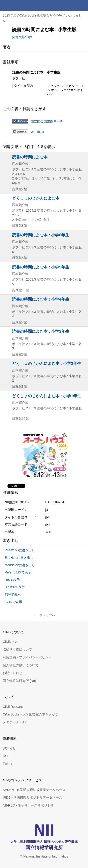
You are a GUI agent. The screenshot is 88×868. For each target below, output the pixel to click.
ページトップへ (44, 615)
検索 (71, 5)
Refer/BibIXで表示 (18, 572)
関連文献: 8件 (22, 37)
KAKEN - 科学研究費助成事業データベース (34, 790)
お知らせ (9, 748)
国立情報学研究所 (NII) (19, 681)
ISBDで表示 (13, 602)
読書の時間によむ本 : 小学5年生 (40, 267)
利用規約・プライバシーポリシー (27, 657)
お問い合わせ (12, 673)
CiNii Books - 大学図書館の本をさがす (30, 714)
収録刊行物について (17, 649)
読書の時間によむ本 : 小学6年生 (40, 235)
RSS (6, 756)
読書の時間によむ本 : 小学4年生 (40, 299)
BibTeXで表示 (15, 587)
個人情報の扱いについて (21, 665)
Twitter (7, 764)
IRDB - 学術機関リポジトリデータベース (32, 797)
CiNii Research (13, 707)
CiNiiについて (13, 642)
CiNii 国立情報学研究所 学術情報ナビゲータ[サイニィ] (20, 5)
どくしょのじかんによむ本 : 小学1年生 (46, 395)
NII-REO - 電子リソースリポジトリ (28, 805)
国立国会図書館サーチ (47, 121)
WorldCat (37, 132)
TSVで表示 (13, 594)
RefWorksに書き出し (20, 550)
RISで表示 (12, 580)
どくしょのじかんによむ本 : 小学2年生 (46, 363)
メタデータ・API (15, 722)
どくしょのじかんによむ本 (35, 198)
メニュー (82, 5)
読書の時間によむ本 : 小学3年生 (40, 331)
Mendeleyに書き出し (20, 565)
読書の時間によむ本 (30, 157)
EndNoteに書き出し (19, 557)
